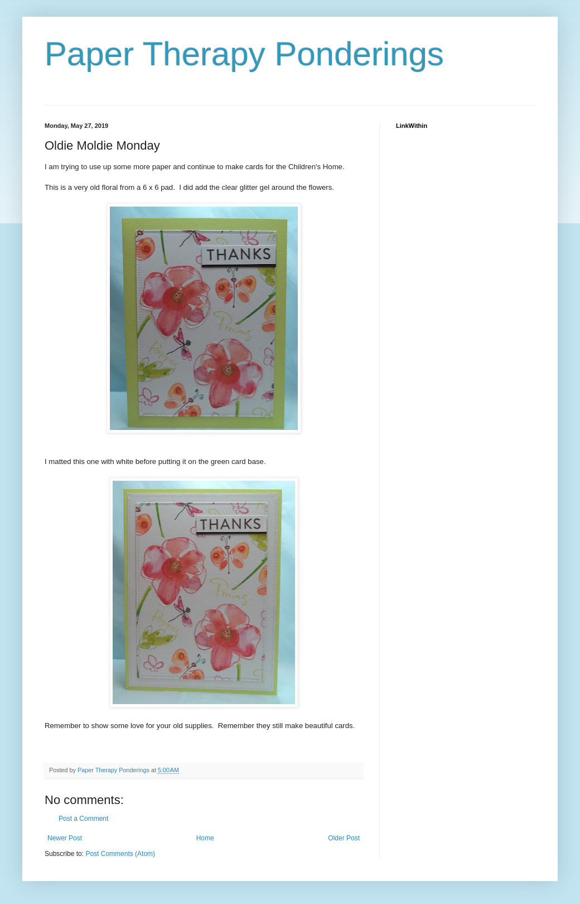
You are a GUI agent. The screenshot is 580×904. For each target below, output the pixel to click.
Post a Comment (83, 818)
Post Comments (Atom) (120, 854)
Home (205, 838)
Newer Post (64, 838)
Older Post (344, 838)
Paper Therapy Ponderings (244, 54)
